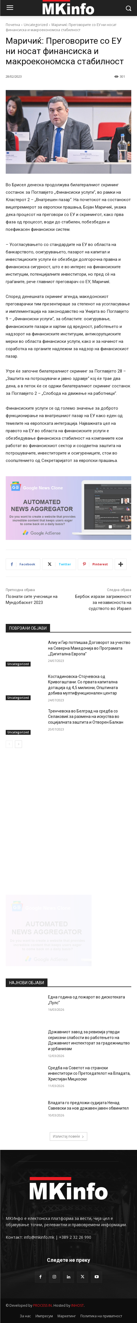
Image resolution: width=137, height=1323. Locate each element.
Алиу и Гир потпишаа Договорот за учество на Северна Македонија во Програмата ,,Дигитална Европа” (89, 648)
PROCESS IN (42, 1305)
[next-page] (18, 744)
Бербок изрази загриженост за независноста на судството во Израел (103, 602)
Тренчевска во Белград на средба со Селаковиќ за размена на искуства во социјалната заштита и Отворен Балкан (85, 716)
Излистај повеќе (68, 1136)
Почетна (13, 24)
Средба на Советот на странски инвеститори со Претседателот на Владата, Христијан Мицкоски (89, 1073)
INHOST (77, 1305)
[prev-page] (9, 744)
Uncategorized (36, 24)
